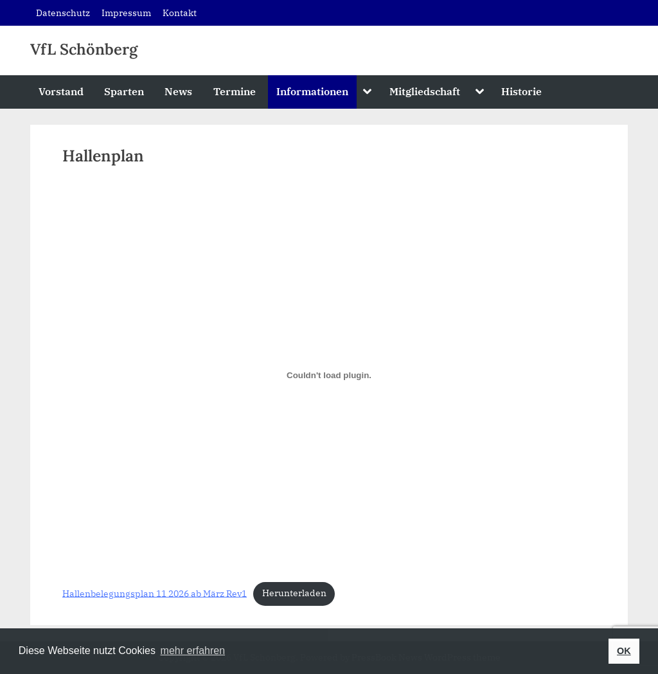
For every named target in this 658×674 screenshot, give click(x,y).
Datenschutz (63, 12)
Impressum (126, 12)
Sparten (124, 91)
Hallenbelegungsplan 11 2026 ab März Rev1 (154, 593)
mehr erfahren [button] (193, 650)
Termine (234, 91)
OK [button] (624, 651)
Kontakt (180, 12)
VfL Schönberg (84, 49)
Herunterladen (294, 593)
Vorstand (61, 91)
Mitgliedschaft (424, 91)
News (178, 91)
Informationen (312, 91)
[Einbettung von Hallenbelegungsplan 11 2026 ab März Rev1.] (329, 375)
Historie (521, 91)
